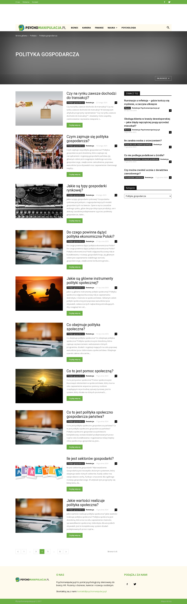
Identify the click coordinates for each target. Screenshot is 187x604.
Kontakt (35, 2)
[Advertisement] (93, 14)
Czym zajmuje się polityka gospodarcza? (87, 139)
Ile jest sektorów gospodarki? (90, 458)
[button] (168, 27)
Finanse (99, 27)
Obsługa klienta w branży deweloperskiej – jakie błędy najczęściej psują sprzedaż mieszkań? (147, 122)
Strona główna (21, 35)
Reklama (26, 2)
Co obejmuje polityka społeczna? (83, 327)
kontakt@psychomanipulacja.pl (92, 591)
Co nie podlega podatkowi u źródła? (144, 155)
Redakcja (90, 102)
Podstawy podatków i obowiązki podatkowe (141, 159)
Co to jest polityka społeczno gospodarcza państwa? (90, 414)
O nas (17, 2)
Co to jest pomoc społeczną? (90, 371)
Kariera (86, 27)
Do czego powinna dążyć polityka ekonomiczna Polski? (90, 234)
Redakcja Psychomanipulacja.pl (146, 108)
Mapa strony (166, 601)
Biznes (74, 27)
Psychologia (129, 27)
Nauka (112, 27)
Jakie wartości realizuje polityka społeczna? (86, 502)
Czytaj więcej (74, 125)
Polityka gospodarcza (75, 103)
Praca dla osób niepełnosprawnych (138, 144)
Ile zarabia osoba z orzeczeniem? (143, 140)
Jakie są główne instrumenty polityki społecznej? (90, 280)
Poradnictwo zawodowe (134, 177)
